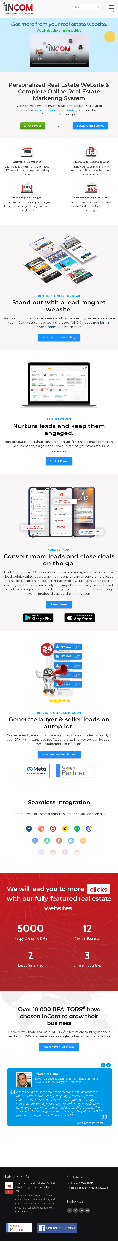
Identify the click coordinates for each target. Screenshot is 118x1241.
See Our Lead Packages (59, 754)
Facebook (69, 1210)
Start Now (32, 125)
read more (21, 1211)
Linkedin (81, 1210)
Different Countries (87, 965)
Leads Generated (30, 965)
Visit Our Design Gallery (59, 337)
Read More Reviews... (91, 1123)
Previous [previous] (103, 1065)
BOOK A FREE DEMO (90, 125)
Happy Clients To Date (30, 938)
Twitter (75, 1210)
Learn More (59, 604)
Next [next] (108, 1065)
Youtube (87, 1210)
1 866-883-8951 (87, 1183)
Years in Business (87, 938)
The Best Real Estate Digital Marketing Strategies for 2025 (35, 1187)
